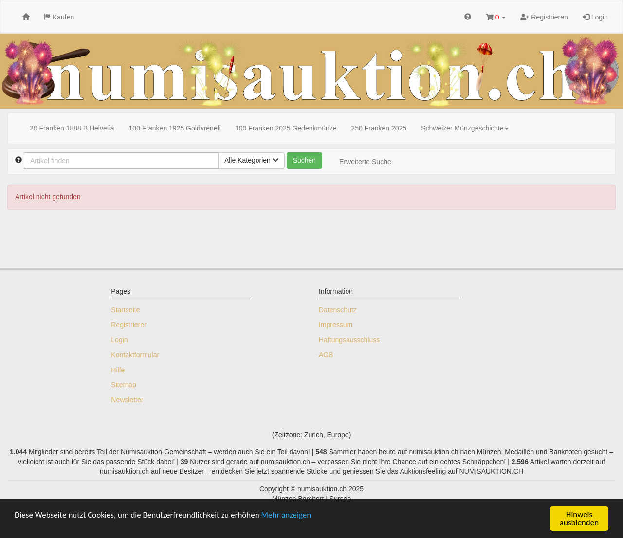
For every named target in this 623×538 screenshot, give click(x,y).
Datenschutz (338, 310)
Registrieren (544, 17)
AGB (326, 355)
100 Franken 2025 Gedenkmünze (286, 128)
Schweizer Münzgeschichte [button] (465, 128)
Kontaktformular (135, 355)
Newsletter (127, 400)
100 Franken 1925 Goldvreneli (174, 128)
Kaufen (59, 17)
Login (595, 17)
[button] (495, 16)
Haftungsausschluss (349, 340)
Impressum (335, 325)
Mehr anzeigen (286, 515)
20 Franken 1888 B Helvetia (72, 128)
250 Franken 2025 (379, 128)
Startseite (125, 310)
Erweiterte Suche (365, 162)
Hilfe (118, 370)
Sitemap (123, 385)
